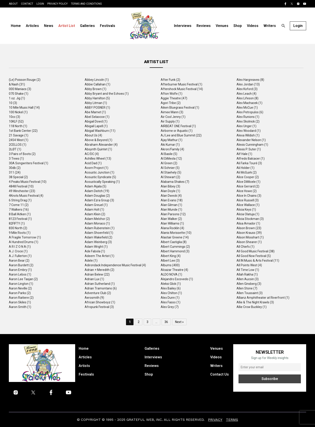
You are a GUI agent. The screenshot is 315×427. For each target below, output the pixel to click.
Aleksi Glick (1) (171, 283)
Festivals (107, 26)
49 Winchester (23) (22, 191)
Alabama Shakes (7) (175, 181)
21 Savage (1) (18, 135)
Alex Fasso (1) (170, 302)
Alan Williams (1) (172, 223)
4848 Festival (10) (21, 186)
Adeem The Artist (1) (99, 256)
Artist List (66, 26)
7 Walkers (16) (19, 209)
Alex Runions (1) (248, 117)
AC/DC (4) (92, 154)
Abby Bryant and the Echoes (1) (107, 93)
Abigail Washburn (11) (100, 130)
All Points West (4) (249, 265)
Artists (84, 366)
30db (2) (15, 168)
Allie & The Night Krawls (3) (255, 302)
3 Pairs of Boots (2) (22, 154)
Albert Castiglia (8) (174, 242)
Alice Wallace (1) (248, 205)
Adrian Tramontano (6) (101, 288)
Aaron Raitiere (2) (21, 297)
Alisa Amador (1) (248, 223)
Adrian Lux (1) (94, 279)
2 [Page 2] (138, 322)
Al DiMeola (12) (171, 158)
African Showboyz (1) (100, 302)
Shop (237, 26)
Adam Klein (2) (95, 214)
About (13, 3)
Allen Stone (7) (247, 288)
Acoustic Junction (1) (99, 172)
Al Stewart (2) (170, 177)
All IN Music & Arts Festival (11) (258, 260)
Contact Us (219, 374)
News (48, 26)
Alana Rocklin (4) (172, 228)
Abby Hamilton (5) (97, 98)
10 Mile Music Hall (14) (24, 107)
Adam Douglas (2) (97, 195)
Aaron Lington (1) (21, 283)
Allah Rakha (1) (247, 274)
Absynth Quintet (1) (98, 149)
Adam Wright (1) (96, 246)
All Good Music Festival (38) (256, 251)
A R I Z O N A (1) (20, 246)
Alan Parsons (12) (173, 214)
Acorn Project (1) (96, 168)
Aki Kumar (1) (170, 144)
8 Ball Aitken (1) (20, 214)
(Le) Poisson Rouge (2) (24, 79)
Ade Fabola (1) (95, 251)
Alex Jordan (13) (248, 84)
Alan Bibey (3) (170, 186)
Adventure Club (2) (98, 293)
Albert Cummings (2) (175, 246)
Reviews (204, 26)
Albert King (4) (171, 256)
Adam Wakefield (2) (98, 237)
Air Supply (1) (170, 121)
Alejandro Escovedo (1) (177, 279)
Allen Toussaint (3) (250, 293)
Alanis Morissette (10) (176, 232)
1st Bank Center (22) (23, 130)
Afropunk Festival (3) (99, 307)
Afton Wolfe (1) (171, 93)
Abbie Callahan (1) (97, 84)
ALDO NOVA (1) (171, 274)
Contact (27, 3)
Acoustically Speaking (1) (102, 181)
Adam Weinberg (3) (98, 242)
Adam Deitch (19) (97, 191)
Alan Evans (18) (172, 200)
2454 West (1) (18, 140)
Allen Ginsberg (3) (249, 283)
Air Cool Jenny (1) (173, 117)
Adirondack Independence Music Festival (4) (115, 265)
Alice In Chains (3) (249, 195)
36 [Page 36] (166, 322)
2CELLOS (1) (17, 144)
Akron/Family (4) (172, 149)
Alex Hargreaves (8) (250, 79)
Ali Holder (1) (245, 168)
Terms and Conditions (86, 3)
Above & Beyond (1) (98, 140)
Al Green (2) (169, 163)
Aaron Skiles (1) (20, 302)
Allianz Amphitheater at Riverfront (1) (263, 297)
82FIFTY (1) (17, 223)
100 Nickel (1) (18, 112)
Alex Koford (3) (247, 89)
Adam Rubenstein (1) (100, 228)
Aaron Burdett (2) (21, 265)
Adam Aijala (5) (95, 186)
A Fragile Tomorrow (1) (25, 237)
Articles (32, 26)
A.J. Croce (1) (18, 251)
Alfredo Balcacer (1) (251, 158)
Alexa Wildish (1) (248, 135)
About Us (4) (93, 135)
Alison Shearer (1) (249, 242)
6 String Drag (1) (20, 200)
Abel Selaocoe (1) (97, 117)
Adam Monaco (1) (97, 223)
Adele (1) (91, 260)
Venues (222, 26)
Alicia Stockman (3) (250, 219)
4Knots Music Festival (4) (26, 195)
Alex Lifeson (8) (247, 98)
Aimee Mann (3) (172, 112)
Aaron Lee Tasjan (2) (23, 279)
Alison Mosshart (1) (250, 237)
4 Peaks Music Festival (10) (27, 181)
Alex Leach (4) (246, 93)
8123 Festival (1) (20, 219)
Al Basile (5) (169, 154)
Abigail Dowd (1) (96, 121)
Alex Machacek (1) (249, 103)
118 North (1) (18, 126)
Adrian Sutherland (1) (100, 283)
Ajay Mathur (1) (171, 140)
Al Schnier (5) (170, 168)
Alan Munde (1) (171, 209)
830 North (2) (18, 228)
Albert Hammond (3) (175, 251)
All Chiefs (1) (245, 246)
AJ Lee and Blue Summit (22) (181, 135)
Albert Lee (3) (170, 260)
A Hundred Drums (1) (23, 242)
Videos (252, 26)
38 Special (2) (18, 177)
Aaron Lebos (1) (20, 274)
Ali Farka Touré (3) (249, 163)
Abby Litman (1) (96, 103)
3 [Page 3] (147, 322)
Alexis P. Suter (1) (249, 149)
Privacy (215, 420)
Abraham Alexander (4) (101, 144)
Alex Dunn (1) (170, 297)
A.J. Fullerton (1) (20, 256)
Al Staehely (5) (171, 172)
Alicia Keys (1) (246, 209)
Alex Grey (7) (170, 307)
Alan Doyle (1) (170, 191)
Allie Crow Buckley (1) (252, 307)
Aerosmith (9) (94, 297)
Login (40, 3)
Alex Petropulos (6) (250, 112)
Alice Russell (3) (248, 200)
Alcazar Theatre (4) (174, 270)
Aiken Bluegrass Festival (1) (180, 107)
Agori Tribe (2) (171, 103)
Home (16, 26)
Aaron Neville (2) (20, 288)
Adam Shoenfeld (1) (99, 232)
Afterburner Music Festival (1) (181, 84)
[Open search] (283, 26)
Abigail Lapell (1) (96, 126)
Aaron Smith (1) (20, 307)
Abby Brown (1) (95, 89)
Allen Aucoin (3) (248, 279)
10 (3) (13, 103)
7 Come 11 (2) (19, 205)
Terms (232, 420)
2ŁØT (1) (15, 149)
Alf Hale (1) (244, 154)
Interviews (182, 26)
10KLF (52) (16, 121)
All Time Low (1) (248, 270)
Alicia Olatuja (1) (248, 214)
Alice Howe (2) (247, 191)
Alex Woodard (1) (249, 130)
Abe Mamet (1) (95, 112)
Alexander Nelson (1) (251, 140)
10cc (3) (14, 117)
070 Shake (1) (18, 93)
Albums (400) (170, 265)
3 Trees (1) (16, 158)
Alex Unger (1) (246, 126)
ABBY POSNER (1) (97, 107)
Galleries (87, 26)
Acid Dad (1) (93, 163)
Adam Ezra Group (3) (99, 200)
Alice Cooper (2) (248, 177)
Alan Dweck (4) (171, 195)
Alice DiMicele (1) (248, 181)
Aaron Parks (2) (20, 293)
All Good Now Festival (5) (254, 256)
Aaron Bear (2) (19, 260)
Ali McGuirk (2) (247, 172)
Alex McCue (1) (247, 107)
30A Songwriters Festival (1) (28, 163)
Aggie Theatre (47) (174, 98)
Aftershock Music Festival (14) (182, 89)
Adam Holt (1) (94, 209)
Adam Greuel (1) (96, 205)
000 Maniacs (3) (20, 89)
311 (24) (15, 172)
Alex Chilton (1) (171, 293)
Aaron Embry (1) (20, 270)
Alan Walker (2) (171, 219)
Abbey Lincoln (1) (97, 79)
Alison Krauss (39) (249, 232)
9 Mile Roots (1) (20, 232)
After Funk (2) (170, 79)
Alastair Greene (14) (175, 237)
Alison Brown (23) (249, 228)
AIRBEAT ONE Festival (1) (178, 126)
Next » (179, 322)
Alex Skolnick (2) (248, 121)
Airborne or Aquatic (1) (177, 130)
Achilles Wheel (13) (98, 158)
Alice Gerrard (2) (248, 186)
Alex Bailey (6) (171, 288)
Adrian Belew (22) (97, 274)
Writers (269, 26)
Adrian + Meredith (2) (99, 270)
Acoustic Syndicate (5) (100, 177)
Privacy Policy (57, 3)
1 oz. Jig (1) (17, 98)
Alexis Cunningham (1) (252, 144)
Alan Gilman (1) (171, 205)
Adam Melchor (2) (97, 219)
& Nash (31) (17, 84)
